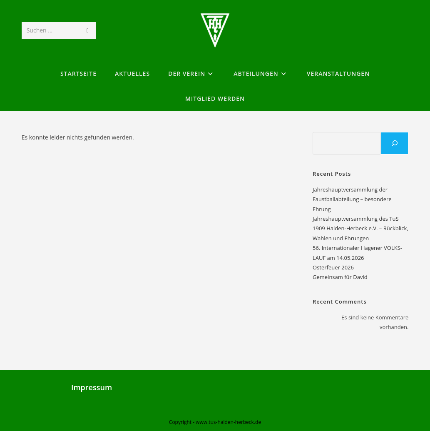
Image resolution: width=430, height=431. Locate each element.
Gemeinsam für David (340, 277)
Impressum (91, 387)
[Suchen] (394, 143)
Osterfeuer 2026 (333, 267)
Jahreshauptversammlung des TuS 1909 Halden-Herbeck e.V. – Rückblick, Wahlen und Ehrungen (360, 228)
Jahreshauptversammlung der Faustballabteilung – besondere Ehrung (352, 199)
